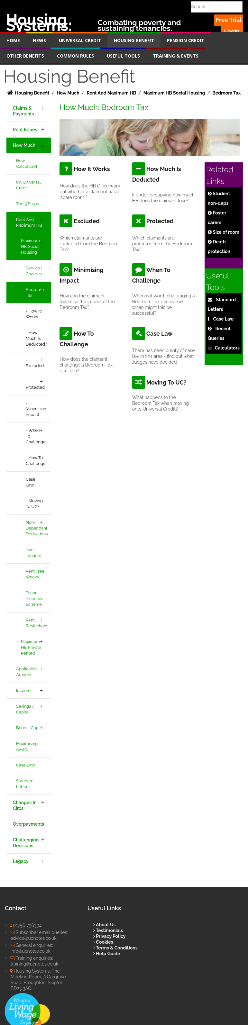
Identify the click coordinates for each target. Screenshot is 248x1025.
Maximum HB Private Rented (31, 647)
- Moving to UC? (34, 503)
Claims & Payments (23, 110)
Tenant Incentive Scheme (34, 598)
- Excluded (35, 363)
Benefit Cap (27, 727)
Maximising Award (27, 746)
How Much (24, 145)
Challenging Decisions (26, 842)
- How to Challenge (36, 460)
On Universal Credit (28, 185)
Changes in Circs (25, 805)
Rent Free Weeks (35, 574)
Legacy (20, 861)
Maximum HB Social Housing (30, 246)
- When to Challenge (36, 436)
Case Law (30, 482)
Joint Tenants (33, 552)
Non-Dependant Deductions (37, 528)
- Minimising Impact (36, 409)
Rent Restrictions (37, 623)
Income (23, 690)
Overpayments (28, 824)
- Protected (35, 384)
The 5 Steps (27, 203)
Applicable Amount (26, 672)
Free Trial (229, 19)
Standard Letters (24, 783)
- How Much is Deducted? (36, 338)
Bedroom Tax (35, 292)
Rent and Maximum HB (29, 222)
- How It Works (33, 314)
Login (232, 31)
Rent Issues (25, 129)
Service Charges (34, 271)
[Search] (217, 7)
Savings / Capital (25, 709)
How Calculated (26, 163)
